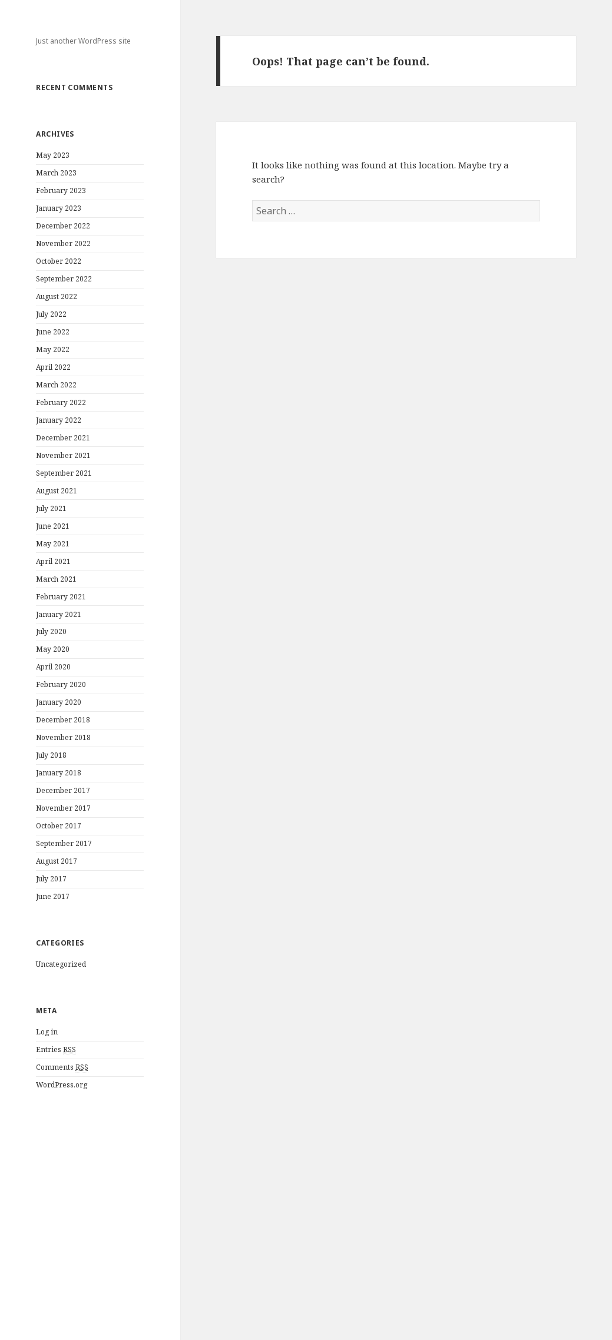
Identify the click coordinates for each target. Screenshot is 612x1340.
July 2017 (51, 879)
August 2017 (56, 861)
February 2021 (61, 597)
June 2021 (53, 526)
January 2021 (58, 614)
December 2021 (63, 438)
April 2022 (53, 367)
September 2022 (64, 279)
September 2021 (64, 473)
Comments (62, 1067)
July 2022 (51, 314)
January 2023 (58, 208)
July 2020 (51, 631)
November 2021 (63, 455)
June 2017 (53, 896)
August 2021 (56, 491)
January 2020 (58, 702)
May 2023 (53, 155)
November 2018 (63, 737)
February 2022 (61, 402)
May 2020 (53, 649)
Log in (47, 1032)
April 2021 (53, 561)
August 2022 (56, 296)
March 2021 (56, 579)
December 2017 (63, 790)
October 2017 (58, 826)
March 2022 (56, 385)
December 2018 (63, 720)
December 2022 (63, 226)
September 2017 (64, 843)
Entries (56, 1049)
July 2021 (51, 508)
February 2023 (61, 190)
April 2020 (53, 667)
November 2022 (63, 243)
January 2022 (58, 420)
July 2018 (51, 755)
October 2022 (58, 261)
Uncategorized (61, 964)
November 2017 (63, 808)
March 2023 (56, 173)
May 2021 (53, 544)
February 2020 (61, 684)
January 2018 (58, 773)
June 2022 (53, 332)
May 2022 (53, 349)
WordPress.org (61, 1085)
